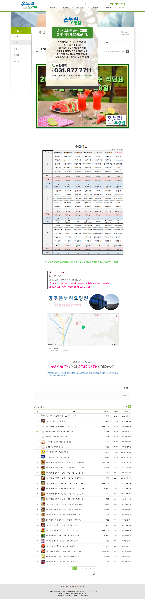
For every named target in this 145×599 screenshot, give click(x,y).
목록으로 (124, 395)
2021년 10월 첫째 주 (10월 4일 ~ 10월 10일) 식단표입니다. (64, 499)
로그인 (111, 4)
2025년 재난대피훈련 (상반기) (55, 421)
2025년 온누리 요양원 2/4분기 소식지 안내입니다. (61, 416)
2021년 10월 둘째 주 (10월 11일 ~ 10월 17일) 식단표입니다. (65, 494)
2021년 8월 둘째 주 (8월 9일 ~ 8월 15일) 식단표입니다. (63, 541)
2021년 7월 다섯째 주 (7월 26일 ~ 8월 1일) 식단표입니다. (64, 551)
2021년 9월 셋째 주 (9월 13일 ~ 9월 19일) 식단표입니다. (64, 515)
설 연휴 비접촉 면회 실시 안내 (55, 447)
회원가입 (117, 4)
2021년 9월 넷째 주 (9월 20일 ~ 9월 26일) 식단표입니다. (64, 509)
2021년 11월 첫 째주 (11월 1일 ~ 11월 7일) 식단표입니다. (64, 478)
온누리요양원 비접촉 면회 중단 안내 (57, 452)
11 (74, 568)
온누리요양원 (39, 51)
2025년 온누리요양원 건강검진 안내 (57, 436)
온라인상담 (16, 55)
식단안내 (16, 42)
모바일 (123, 4)
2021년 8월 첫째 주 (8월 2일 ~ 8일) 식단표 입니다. (62, 546)
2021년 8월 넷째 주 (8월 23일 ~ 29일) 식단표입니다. (62, 530)
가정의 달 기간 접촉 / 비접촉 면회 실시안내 (59, 442)
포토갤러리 (16, 49)
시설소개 (52, 7)
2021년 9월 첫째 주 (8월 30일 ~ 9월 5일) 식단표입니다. (63, 525)
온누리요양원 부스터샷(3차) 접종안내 (57, 457)
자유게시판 (16, 61)
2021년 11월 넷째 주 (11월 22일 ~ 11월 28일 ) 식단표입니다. (65, 462)
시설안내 (95, 7)
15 (91, 568)
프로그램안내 (80, 7)
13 (82, 568)
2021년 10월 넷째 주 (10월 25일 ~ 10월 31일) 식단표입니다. (65, 483)
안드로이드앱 (80, 587)
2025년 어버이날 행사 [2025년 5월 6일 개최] (60, 431)
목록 (107, 43)
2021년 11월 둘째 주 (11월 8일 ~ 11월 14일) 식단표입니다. (64, 473)
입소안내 (66, 7)
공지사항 (16, 36)
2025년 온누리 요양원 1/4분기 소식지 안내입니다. (61, 426)
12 (78, 568)
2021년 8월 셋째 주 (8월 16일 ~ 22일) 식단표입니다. (62, 535)
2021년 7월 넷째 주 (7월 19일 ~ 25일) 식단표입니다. (62, 556)
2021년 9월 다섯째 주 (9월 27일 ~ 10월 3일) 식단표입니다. (64, 504)
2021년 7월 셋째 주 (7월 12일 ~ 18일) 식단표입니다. (62, 562)
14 (87, 568)
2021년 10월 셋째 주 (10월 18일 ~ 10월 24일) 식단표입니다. (65, 488)
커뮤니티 (121, 7)
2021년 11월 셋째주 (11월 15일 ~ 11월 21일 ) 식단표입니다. (65, 467)
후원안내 (108, 7)
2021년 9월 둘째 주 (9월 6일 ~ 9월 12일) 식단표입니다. (63, 520)
